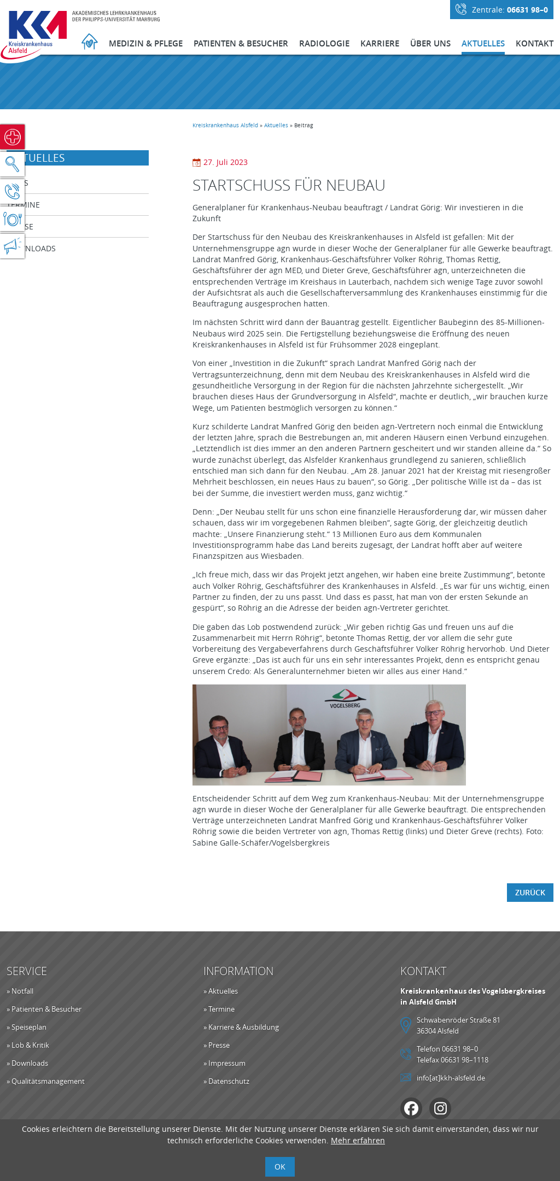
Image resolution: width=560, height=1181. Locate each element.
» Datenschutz (226, 1081)
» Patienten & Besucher (44, 1009)
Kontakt (534, 43)
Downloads (31, 248)
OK (280, 1166)
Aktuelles (483, 43)
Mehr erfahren (358, 1140)
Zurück (530, 892)
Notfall (12, 137)
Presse (20, 226)
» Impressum (224, 1063)
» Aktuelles (220, 991)
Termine (23, 204)
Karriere (379, 43)
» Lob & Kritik (28, 1045)
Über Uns (430, 43)
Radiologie (324, 43)
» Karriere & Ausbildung (241, 1027)
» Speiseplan (26, 1027)
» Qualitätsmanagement (46, 1081)
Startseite (89, 42)
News (17, 183)
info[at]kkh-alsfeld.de (451, 1078)
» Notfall (20, 991)
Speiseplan (12, 218)
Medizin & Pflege (146, 43)
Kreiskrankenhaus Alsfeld (225, 125)
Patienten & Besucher (241, 43)
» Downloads (27, 1063)
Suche (12, 164)
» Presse (216, 1045)
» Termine (219, 1009)
